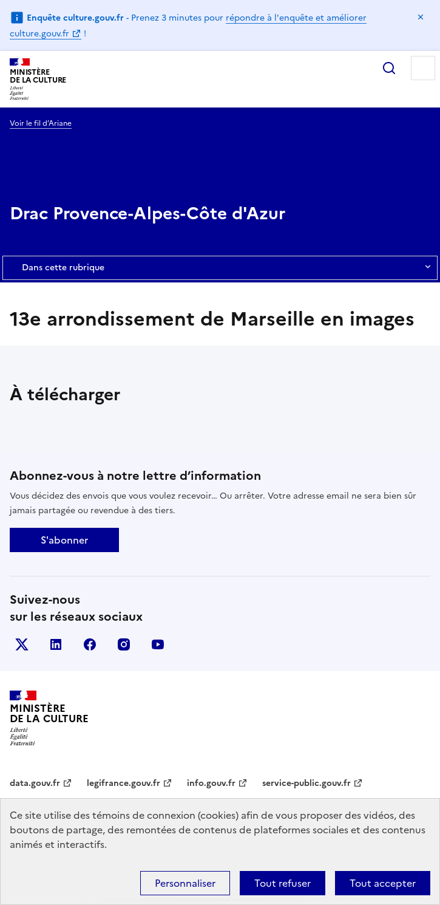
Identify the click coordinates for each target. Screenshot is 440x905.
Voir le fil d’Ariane (41, 123)
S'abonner (64, 540)
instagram (124, 644)
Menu (423, 68)
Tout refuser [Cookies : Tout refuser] (282, 883)
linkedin (56, 644)
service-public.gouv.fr (306, 783)
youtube (158, 644)
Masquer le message (420, 17)
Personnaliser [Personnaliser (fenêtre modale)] (185, 883)
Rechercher (389, 68)
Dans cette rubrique (220, 268)
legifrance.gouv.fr (123, 783)
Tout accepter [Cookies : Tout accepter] (383, 883)
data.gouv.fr (35, 783)
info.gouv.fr (211, 783)
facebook (90, 644)
